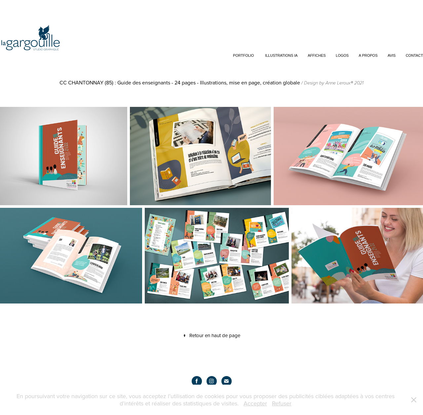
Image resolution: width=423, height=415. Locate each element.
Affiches (317, 55)
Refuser (281, 403)
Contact (414, 55)
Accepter (255, 403)
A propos (368, 55)
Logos (342, 55)
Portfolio (243, 55)
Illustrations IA (281, 55)
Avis (392, 55)
